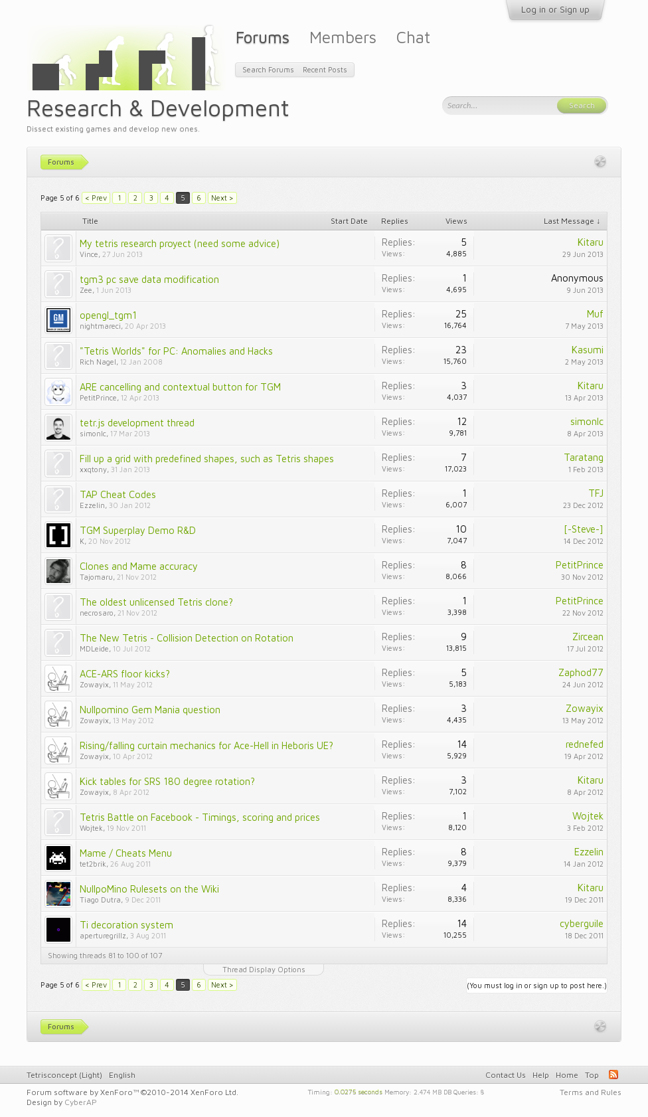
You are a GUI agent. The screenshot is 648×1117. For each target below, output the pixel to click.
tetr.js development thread (137, 422)
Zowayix (94, 684)
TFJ (596, 493)
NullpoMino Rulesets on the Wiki (149, 889)
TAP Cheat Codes (118, 494)
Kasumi (588, 349)
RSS (613, 1074)
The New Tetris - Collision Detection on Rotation (186, 638)
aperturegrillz (103, 935)
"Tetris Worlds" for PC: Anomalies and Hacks (176, 351)
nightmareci (100, 325)
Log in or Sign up (555, 9)
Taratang (584, 457)
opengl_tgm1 (108, 315)
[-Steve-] (584, 529)
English (122, 1075)
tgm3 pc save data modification (149, 279)
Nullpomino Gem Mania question (150, 709)
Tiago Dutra (100, 899)
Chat (413, 36)
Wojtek (91, 827)
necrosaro (97, 612)
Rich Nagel (98, 361)
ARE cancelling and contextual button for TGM (180, 386)
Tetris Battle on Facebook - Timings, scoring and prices (200, 817)
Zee (86, 290)
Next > (222, 197)
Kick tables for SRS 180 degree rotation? (167, 781)
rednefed (585, 744)
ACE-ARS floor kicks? (125, 673)
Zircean (588, 636)
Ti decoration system (126, 924)
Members (342, 36)
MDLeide (94, 648)
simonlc (93, 433)
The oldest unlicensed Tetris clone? (156, 602)
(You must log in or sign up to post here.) (537, 985)
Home (567, 1075)
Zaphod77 (581, 672)
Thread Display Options (263, 969)
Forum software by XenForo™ (132, 1092)
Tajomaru (96, 576)
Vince (89, 254)
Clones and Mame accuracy (139, 566)
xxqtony (93, 469)
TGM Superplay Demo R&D (138, 530)
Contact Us (505, 1075)
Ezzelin (92, 505)
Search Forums (268, 69)
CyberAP (80, 1102)
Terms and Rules (590, 1092)
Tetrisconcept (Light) (64, 1075)
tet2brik (93, 863)
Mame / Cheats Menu (126, 853)
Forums (262, 36)
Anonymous (577, 278)
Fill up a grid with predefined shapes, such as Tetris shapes (207, 458)
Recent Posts (325, 69)
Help (540, 1075)
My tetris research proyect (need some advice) (180, 243)
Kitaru (591, 242)
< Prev (96, 197)
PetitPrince (98, 397)
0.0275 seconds (358, 1091)
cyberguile (582, 923)
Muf (595, 313)
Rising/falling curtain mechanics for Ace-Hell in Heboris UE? (206, 745)
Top (592, 1075)
